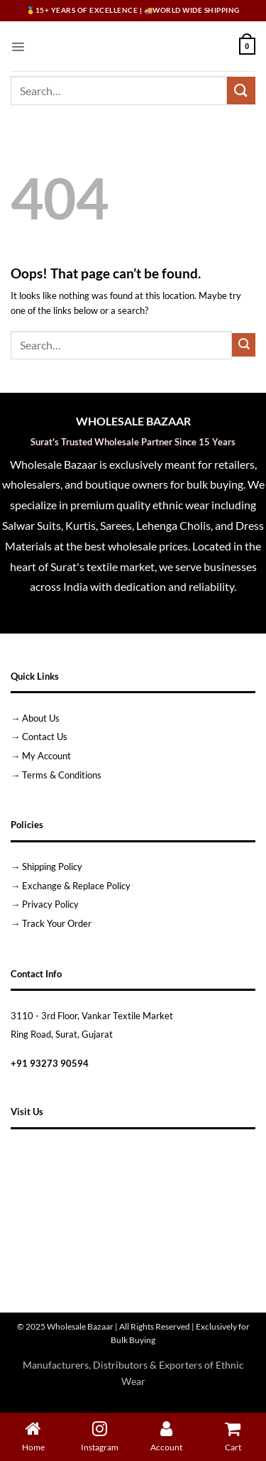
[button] (18, 46)
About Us (41, 718)
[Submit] (241, 90)
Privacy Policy (50, 904)
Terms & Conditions (61, 775)
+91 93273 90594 (50, 1063)
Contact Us (44, 736)
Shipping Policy (52, 866)
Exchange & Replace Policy (76, 885)
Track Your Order (57, 923)
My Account (46, 755)
